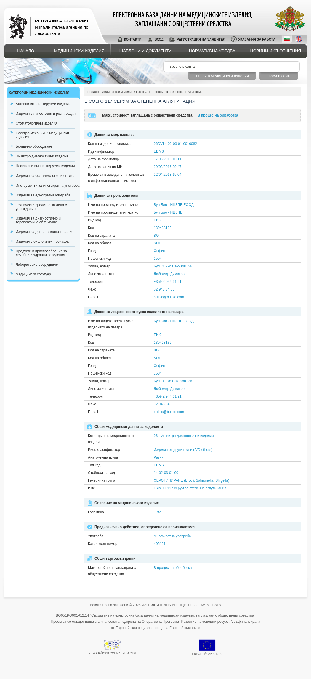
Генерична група (101, 480)
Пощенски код (99, 259)
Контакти (133, 39)
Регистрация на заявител (201, 39)
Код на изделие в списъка (109, 144)
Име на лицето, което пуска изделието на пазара (110, 324)
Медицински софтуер (33, 274)
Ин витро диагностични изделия (42, 156)
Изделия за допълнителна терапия (44, 232)
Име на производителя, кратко (113, 212)
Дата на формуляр (103, 159)
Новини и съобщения (275, 51)
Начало (25, 51)
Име (91, 488)
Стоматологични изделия (36, 123)
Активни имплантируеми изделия (43, 104)
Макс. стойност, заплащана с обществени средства (112, 571)
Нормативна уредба (212, 51)
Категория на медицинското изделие (111, 439)
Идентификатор (101, 151)
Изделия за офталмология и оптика (45, 176)
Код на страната (101, 235)
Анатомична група (103, 457)
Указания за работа (256, 39)
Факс (92, 289)
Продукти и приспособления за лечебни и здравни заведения (41, 253)
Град (92, 251)
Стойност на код (101, 473)
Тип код (94, 465)
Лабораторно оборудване (37, 264)
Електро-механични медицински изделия (42, 135)
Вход (159, 39)
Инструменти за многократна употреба (47, 185)
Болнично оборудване (34, 146)
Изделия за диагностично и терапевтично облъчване (38, 220)
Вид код (94, 220)
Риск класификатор (104, 450)
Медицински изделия (79, 51)
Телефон (95, 282)
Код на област (99, 243)
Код (91, 228)
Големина (96, 512)
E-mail (93, 297)
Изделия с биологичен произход (42, 241)
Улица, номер (99, 266)
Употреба (95, 536)
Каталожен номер (102, 544)
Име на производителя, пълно (113, 205)
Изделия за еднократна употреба (43, 195)
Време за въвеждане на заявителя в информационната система (116, 177)
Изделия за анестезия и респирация (46, 114)
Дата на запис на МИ (105, 167)
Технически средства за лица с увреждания (41, 207)
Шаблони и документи (145, 51)
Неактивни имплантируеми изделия (45, 166)
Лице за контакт (101, 274)
